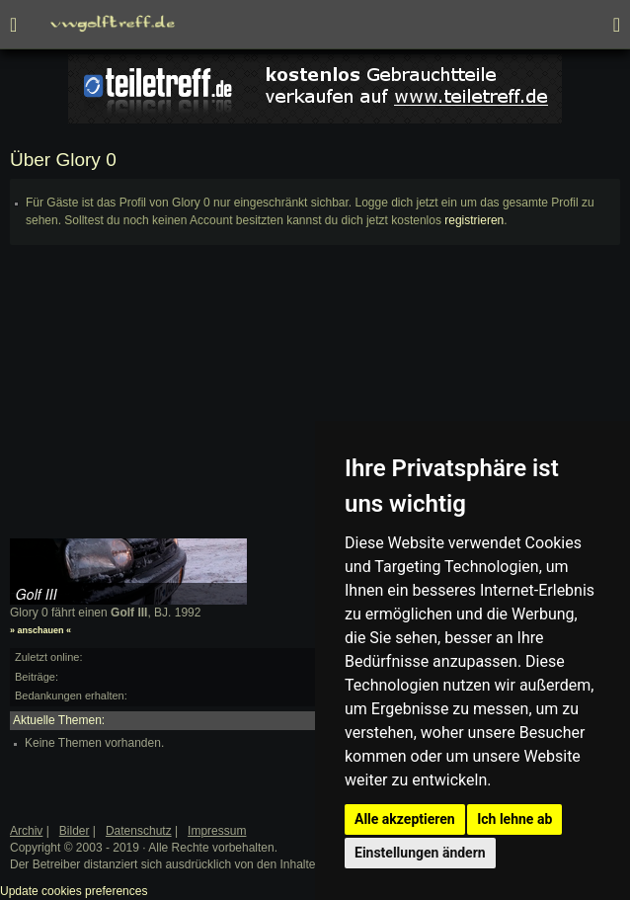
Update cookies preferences (73, 891)
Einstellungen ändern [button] (420, 852)
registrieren (474, 220)
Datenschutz (139, 831)
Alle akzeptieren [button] (404, 819)
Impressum (217, 831)
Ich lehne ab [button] (514, 819)
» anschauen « (40, 630)
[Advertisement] (315, 400)
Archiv (26, 831)
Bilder (74, 831)
